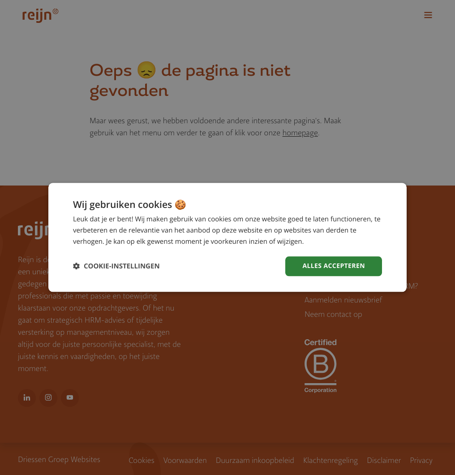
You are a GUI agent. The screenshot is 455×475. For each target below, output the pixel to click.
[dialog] (227, 237)
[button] (116, 266)
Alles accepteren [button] (333, 266)
